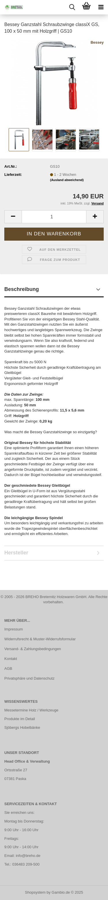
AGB (8, 668)
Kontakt (10, 658)
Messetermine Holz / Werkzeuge (31, 710)
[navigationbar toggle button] (101, 7)
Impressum (13, 629)
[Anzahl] (54, 216)
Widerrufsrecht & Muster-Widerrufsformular (40, 639)
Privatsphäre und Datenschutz (29, 678)
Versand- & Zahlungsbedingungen (32, 649)
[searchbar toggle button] (72, 7)
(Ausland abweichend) (67, 180)
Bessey (97, 42)
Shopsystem (35, 892)
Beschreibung (21, 289)
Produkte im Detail (19, 719)
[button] (13, 216)
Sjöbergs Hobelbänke (22, 727)
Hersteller (16, 553)
